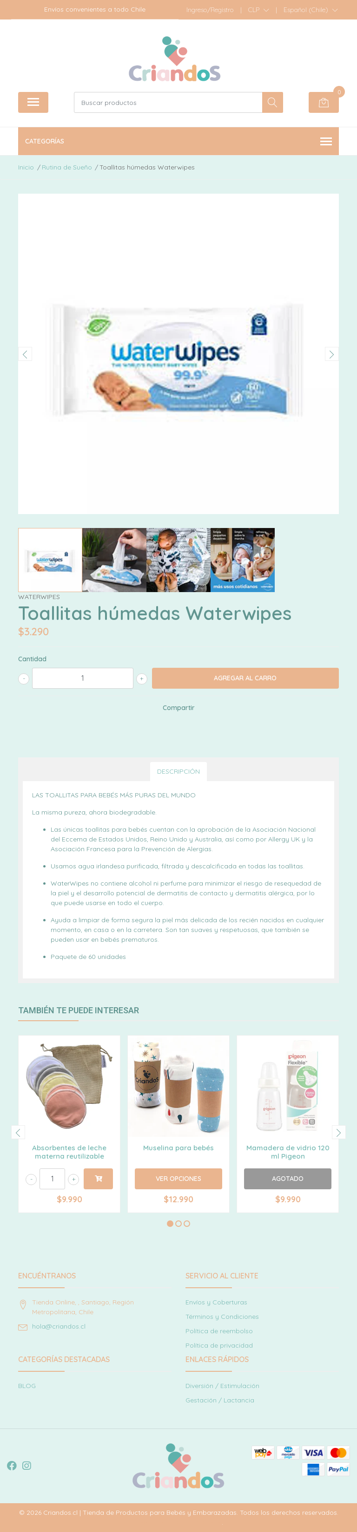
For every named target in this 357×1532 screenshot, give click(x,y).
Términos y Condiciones (222, 1316)
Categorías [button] (178, 142)
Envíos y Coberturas (216, 1302)
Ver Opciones (178, 1178)
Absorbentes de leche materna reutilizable (69, 1151)
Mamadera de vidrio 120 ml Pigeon (288, 1151)
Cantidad (32, 659)
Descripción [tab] (178, 771)
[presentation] (25, 354)
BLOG (27, 1386)
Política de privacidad (219, 1345)
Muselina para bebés (178, 1147)
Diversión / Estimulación (222, 1386)
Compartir (179, 708)
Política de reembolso (219, 1331)
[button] (258, 9)
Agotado (288, 1178)
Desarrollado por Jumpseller (178, 1522)
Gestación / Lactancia (219, 1400)
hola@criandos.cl (59, 1326)
